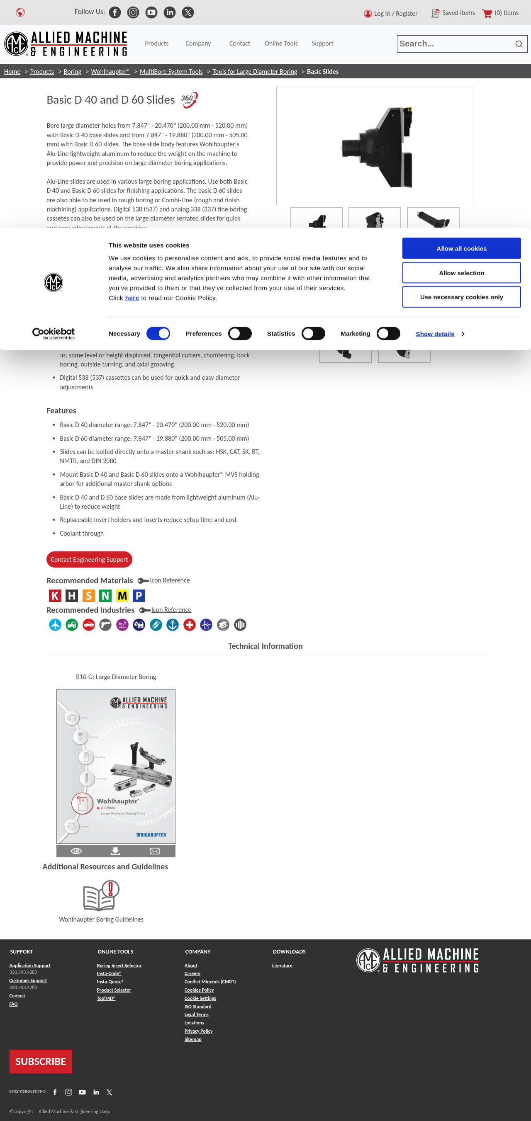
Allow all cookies (462, 20)
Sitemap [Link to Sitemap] (193, 1039)
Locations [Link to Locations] (194, 1023)
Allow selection (461, 45)
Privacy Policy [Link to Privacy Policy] (199, 1031)
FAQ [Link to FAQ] (14, 1004)
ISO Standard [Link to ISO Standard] (198, 1006)
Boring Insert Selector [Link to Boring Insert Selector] (119, 965)
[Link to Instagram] (67, 1091)
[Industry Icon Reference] (165, 610)
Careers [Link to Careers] (192, 973)
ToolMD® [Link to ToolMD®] (106, 998)
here (132, 69)
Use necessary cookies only (461, 69)
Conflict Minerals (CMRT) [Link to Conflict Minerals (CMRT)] (210, 982)
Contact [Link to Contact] (17, 996)
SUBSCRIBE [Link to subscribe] (41, 1061)
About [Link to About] (191, 965)
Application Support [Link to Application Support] (30, 965)
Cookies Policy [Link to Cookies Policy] (199, 990)
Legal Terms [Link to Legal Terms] (197, 1014)
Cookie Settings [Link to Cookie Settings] (200, 998)
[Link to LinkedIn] (95, 1091)
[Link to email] (155, 850)
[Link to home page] (417, 956)
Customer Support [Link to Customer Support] (28, 980)
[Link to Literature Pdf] (76, 850)
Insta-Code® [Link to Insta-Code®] (109, 973)
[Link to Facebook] (54, 1091)
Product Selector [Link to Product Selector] (114, 990)
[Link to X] (108, 1091)
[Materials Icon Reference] (163, 580)
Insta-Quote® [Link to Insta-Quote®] (110, 982)
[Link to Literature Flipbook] (115, 765)
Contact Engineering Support (89, 559)
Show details (435, 105)
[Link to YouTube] (81, 1091)
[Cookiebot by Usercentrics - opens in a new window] (53, 106)
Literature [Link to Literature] (282, 965)
